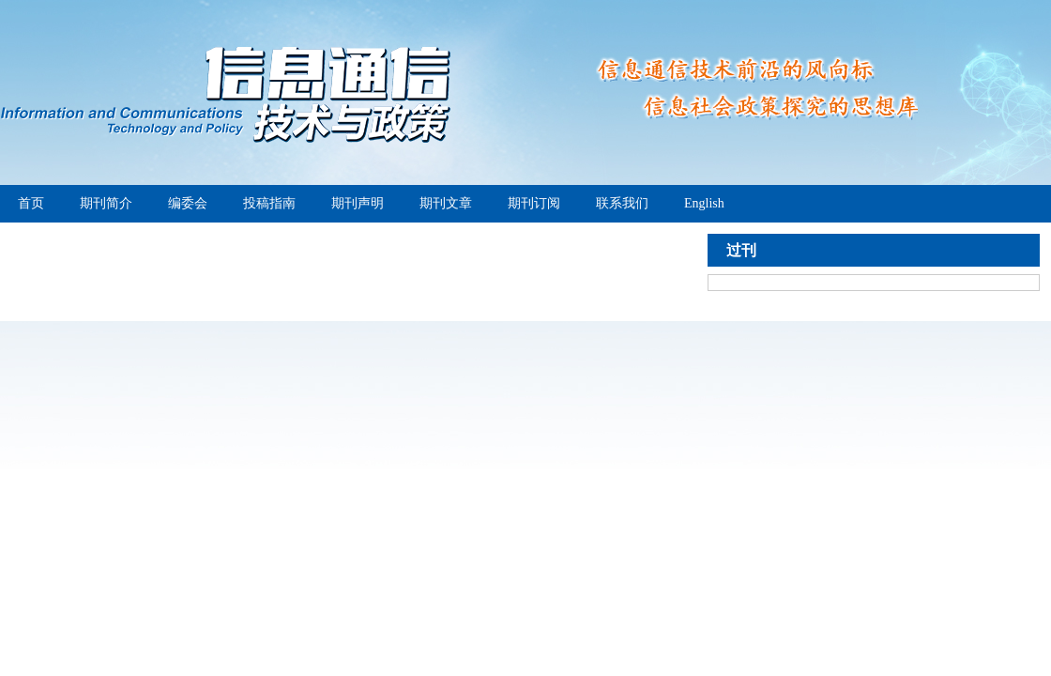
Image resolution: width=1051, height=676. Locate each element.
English (704, 203)
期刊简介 (106, 203)
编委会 (187, 203)
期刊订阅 (534, 203)
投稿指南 (269, 203)
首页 (31, 203)
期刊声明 (357, 203)
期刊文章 (445, 203)
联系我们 (622, 203)
